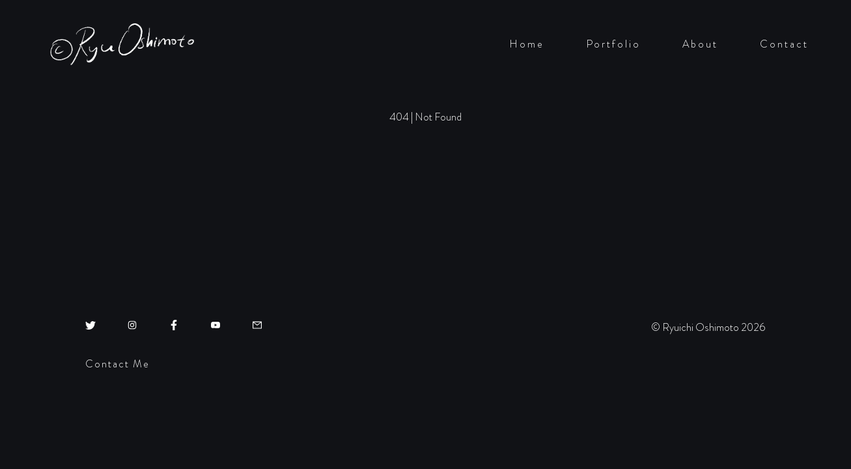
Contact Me (117, 363)
